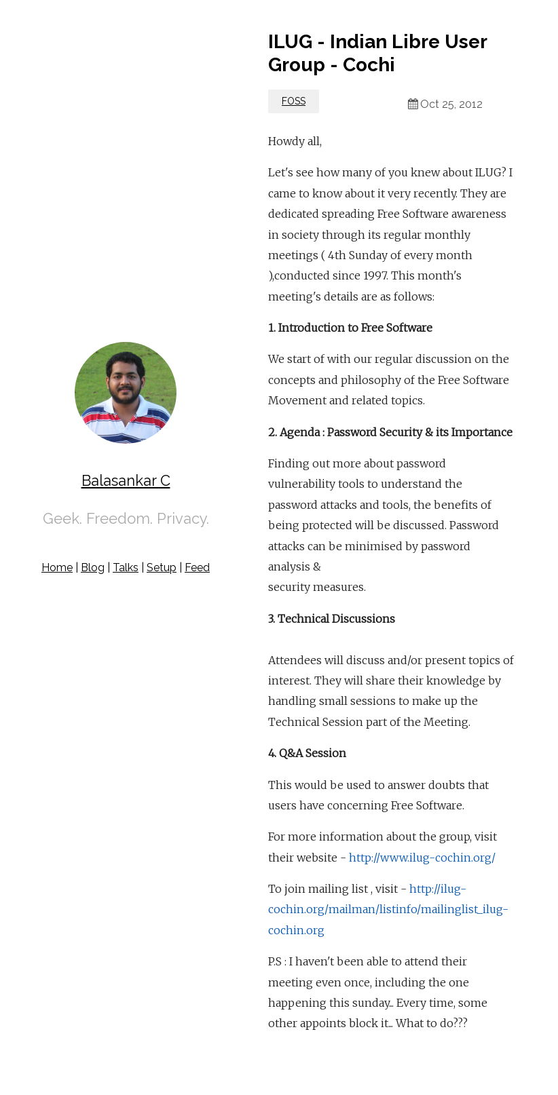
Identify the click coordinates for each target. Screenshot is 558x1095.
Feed (197, 567)
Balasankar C (125, 480)
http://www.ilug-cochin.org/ (422, 857)
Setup (161, 567)
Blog (93, 567)
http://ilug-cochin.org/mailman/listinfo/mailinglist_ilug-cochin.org (388, 909)
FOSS (293, 101)
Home (57, 567)
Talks (125, 567)
